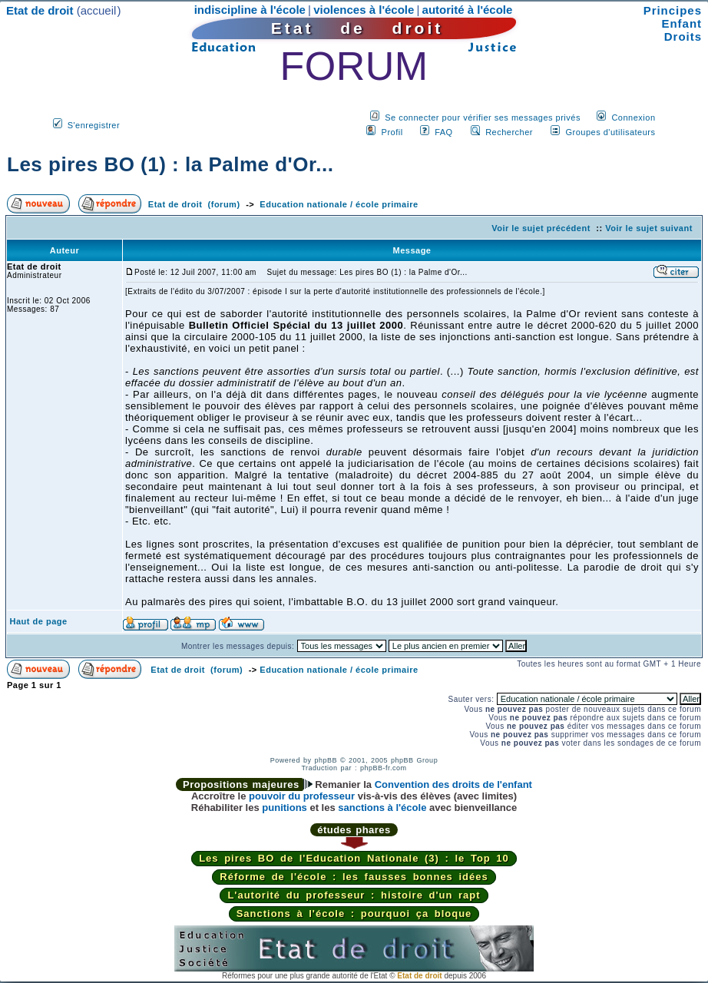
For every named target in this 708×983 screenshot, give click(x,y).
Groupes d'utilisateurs (610, 132)
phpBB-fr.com (383, 768)
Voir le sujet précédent (541, 228)
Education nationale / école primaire (339, 204)
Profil (392, 132)
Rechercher (509, 132)
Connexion (633, 117)
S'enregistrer (94, 125)
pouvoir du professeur (302, 796)
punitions (284, 807)
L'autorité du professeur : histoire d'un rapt (353, 895)
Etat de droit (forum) (194, 204)
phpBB (325, 760)
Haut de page (39, 621)
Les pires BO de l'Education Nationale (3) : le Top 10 (354, 858)
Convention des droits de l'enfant (453, 784)
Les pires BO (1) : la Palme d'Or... (170, 164)
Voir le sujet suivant (649, 228)
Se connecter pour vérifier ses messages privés (483, 117)
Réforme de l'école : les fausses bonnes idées (354, 876)
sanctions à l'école (382, 807)
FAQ (444, 132)
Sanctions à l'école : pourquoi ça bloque (354, 913)
